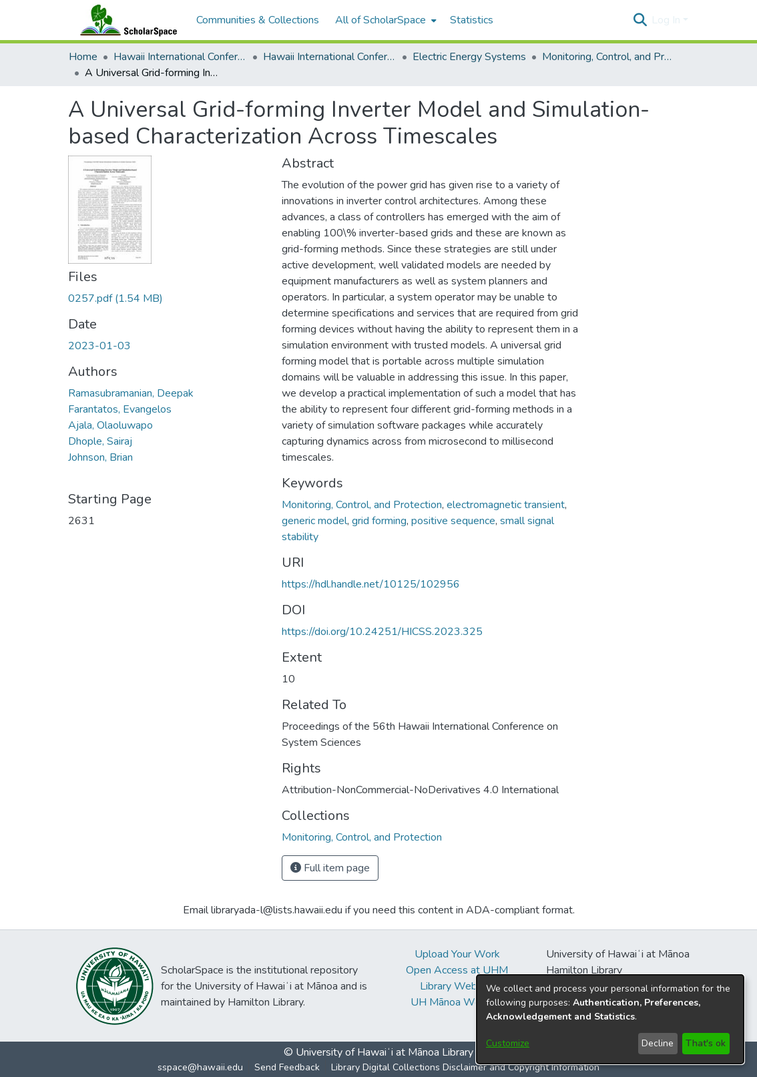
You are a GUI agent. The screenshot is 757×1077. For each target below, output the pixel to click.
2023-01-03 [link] (99, 346)
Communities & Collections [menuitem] (257, 20)
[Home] (125, 20)
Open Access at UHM (457, 970)
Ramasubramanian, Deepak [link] (131, 393)
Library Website (457, 986)
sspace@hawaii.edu (200, 1067)
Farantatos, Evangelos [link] (120, 409)
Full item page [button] (330, 868)
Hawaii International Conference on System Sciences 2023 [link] (330, 56)
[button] (640, 20)
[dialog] (610, 1019)
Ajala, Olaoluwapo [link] (110, 425)
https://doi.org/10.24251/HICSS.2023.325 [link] (382, 631)
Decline (658, 1043)
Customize (507, 1043)
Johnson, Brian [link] (100, 457)
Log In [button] (667, 20)
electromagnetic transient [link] (506, 504)
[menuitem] (384, 20)
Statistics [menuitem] (471, 20)
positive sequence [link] (453, 520)
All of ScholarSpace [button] (380, 20)
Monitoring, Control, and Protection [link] (609, 56)
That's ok (706, 1043)
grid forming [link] (379, 520)
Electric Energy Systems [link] (469, 56)
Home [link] (83, 56)
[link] (115, 298)
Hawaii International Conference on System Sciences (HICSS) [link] (180, 56)
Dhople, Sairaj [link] (100, 441)
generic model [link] (314, 520)
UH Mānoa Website (457, 1002)
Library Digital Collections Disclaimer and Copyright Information (465, 1067)
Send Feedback (287, 1067)
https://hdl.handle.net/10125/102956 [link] (371, 584)
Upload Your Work (457, 954)
